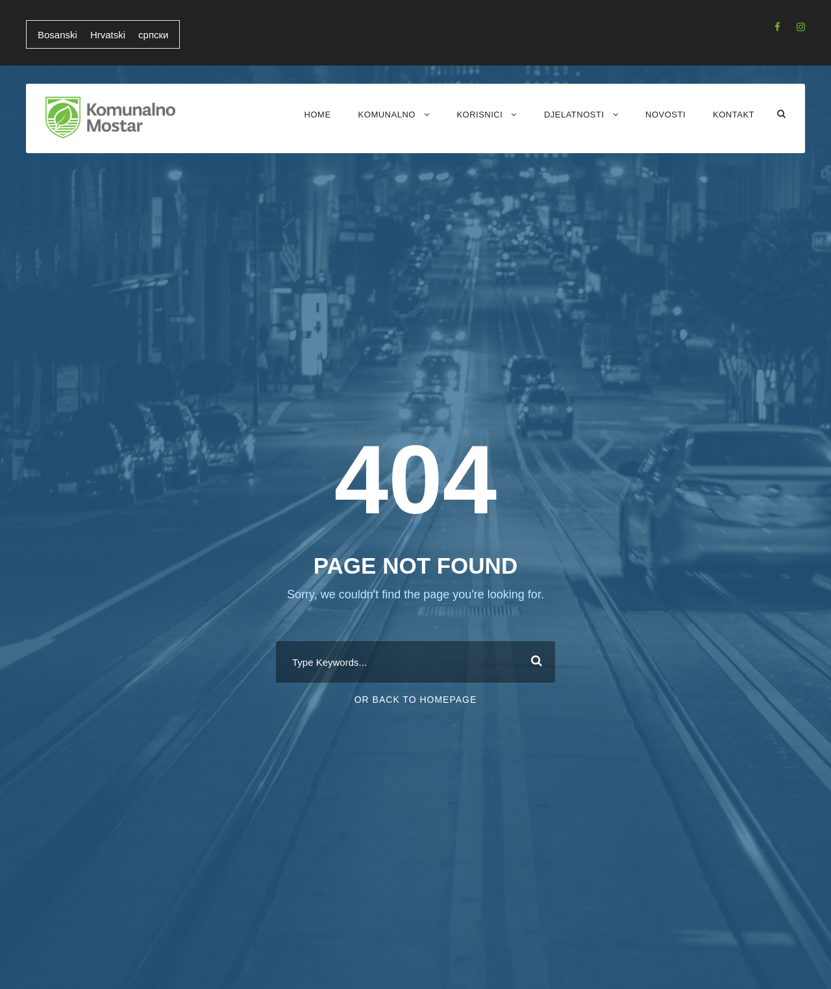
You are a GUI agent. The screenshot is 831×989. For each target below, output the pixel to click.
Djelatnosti (574, 114)
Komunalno (387, 114)
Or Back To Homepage (415, 699)
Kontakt (733, 114)
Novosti (665, 114)
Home (317, 114)
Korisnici (479, 114)
